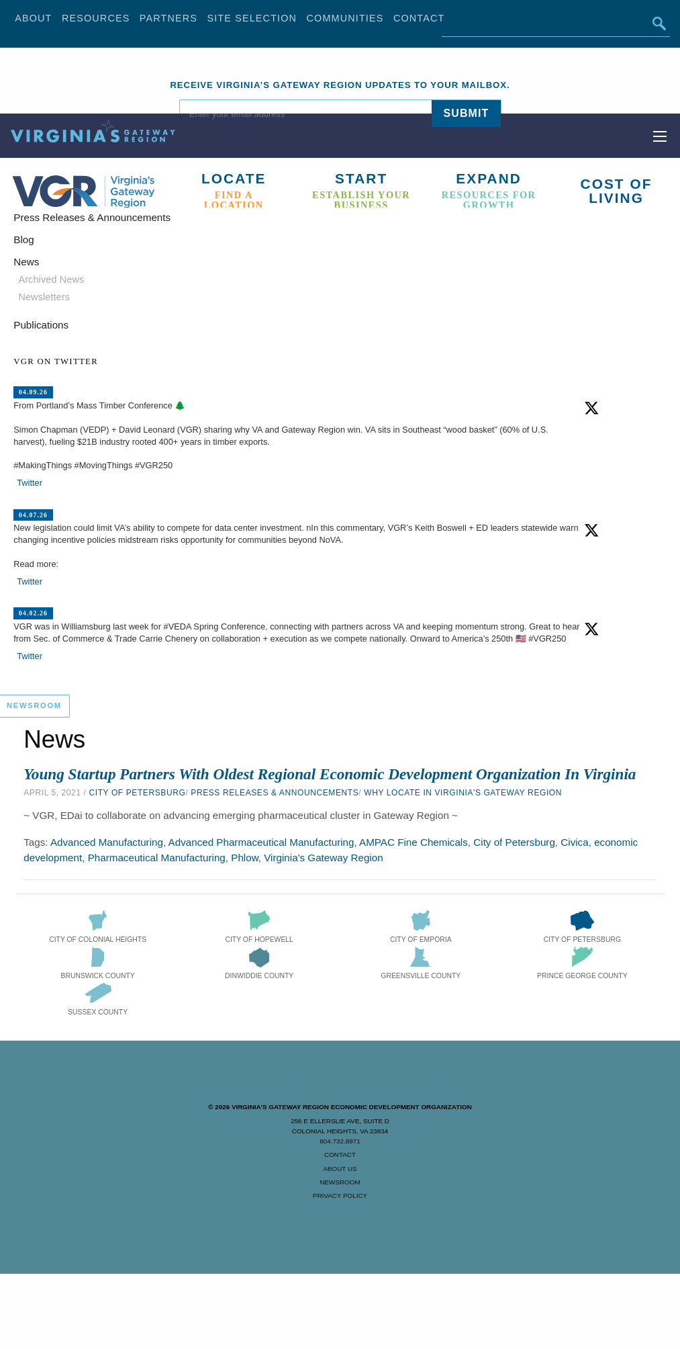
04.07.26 (33, 514)
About (33, 18)
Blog (23, 239)
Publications (40, 325)
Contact (419, 18)
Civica (574, 842)
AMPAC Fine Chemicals (413, 842)
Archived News (51, 279)
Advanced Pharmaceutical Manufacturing (261, 842)
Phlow (244, 857)
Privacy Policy (340, 1195)
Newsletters (44, 297)
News (26, 261)
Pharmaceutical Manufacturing (157, 857)
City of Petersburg (137, 792)
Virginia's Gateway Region (323, 857)
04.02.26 (33, 613)
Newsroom (340, 1182)
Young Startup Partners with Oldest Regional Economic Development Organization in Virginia (329, 774)
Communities (345, 18)
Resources (96, 18)
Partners (168, 18)
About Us (339, 1168)
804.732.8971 (340, 1141)
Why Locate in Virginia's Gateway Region (463, 792)
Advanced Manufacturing (106, 842)
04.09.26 (33, 392)
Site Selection (252, 18)
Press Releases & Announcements (274, 792)
